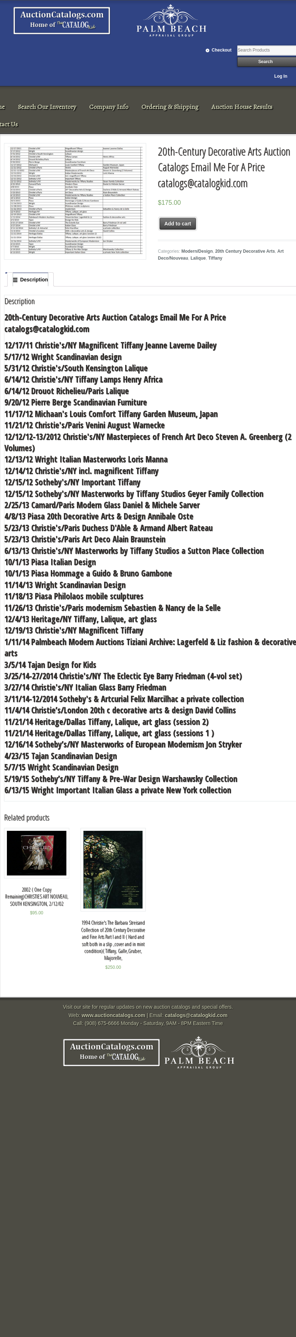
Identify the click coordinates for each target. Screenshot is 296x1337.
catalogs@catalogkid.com (196, 1015)
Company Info (108, 106)
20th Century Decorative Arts (245, 251)
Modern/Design (197, 251)
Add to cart (177, 224)
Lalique (198, 258)
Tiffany (215, 258)
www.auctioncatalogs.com (113, 1015)
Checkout (222, 50)
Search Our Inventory (47, 106)
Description (34, 280)
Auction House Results (241, 106)
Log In (280, 76)
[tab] (30, 279)
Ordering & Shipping (169, 106)
